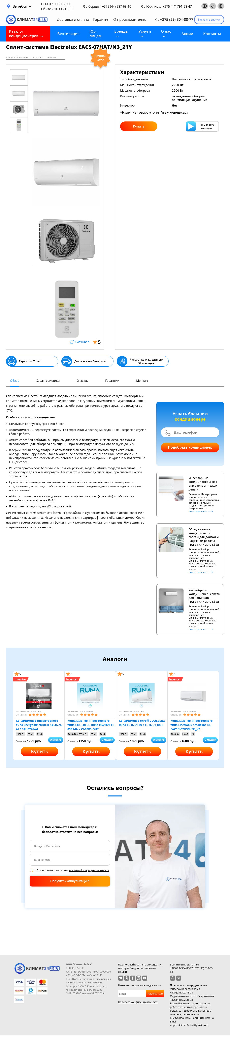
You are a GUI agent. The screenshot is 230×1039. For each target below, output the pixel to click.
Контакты (212, 33)
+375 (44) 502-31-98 (181, 1000)
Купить (139, 126)
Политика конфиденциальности (138, 1002)
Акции (187, 33)
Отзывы (83, 380)
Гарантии (112, 380)
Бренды (121, 31)
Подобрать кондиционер (190, 447)
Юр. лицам (95, 33)
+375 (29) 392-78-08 (181, 992)
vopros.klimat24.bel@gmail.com (189, 1025)
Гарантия (101, 19)
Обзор (14, 380)
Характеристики (48, 380)
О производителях (129, 19)
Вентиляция (68, 33)
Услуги (144, 31)
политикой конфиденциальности (89, 870)
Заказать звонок (209, 19)
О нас (166, 31)
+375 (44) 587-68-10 (116, 6)
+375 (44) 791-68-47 (177, 6)
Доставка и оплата (73, 19)
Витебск (21, 6)
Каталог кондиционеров (23, 33)
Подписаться (155, 993)
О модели (56, 739)
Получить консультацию (69, 881)
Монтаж (142, 380)
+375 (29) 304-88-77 (176, 19)
